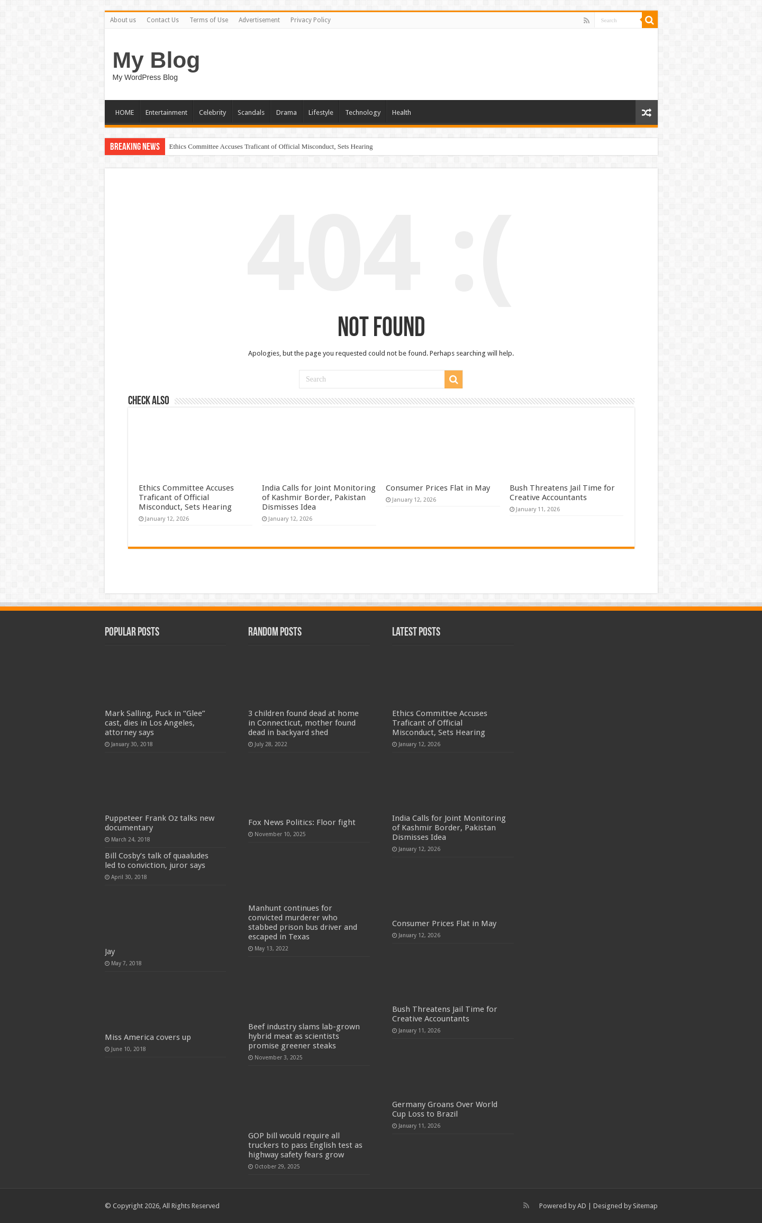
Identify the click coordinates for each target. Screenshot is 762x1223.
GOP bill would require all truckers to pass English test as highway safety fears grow (305, 1145)
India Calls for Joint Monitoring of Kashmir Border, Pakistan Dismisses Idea (319, 497)
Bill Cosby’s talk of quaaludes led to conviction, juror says (156, 860)
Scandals (251, 112)
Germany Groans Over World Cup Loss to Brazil (444, 1109)
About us (123, 20)
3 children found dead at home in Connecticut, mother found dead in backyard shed (303, 723)
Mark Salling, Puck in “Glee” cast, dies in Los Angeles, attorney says (155, 723)
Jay (110, 951)
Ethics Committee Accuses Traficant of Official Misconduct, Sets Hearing (271, 146)
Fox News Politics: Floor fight (302, 822)
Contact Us (163, 20)
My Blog (157, 60)
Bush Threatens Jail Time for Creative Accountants (562, 492)
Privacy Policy (311, 20)
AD (581, 1206)
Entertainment (166, 112)
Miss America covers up (148, 1037)
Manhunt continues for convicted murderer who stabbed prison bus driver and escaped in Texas (302, 922)
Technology (362, 112)
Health (401, 112)
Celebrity (212, 112)
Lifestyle (321, 112)
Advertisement (259, 20)
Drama (286, 112)
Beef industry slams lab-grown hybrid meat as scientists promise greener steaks (304, 1036)
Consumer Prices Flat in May (438, 488)
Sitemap (645, 1206)
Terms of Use (208, 20)
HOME (124, 112)
